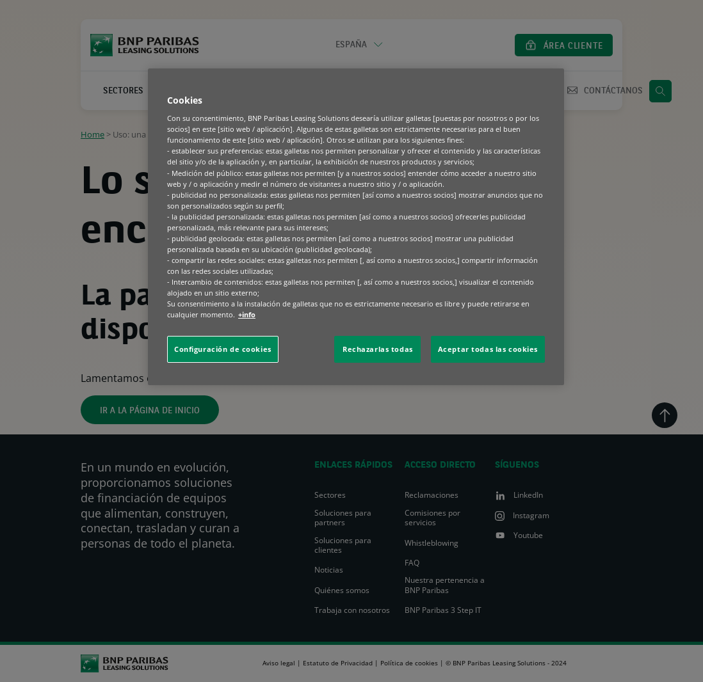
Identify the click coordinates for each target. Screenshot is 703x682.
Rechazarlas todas (378, 349)
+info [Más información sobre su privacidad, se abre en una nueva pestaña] (246, 314)
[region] (356, 227)
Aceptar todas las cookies (488, 349)
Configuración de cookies (222, 349)
